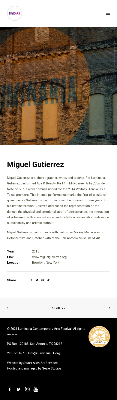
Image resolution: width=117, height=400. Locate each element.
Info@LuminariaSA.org (44, 353)
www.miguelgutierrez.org (49, 257)
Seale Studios (52, 368)
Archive (58, 308)
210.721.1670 (16, 353)
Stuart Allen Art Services (40, 363)
